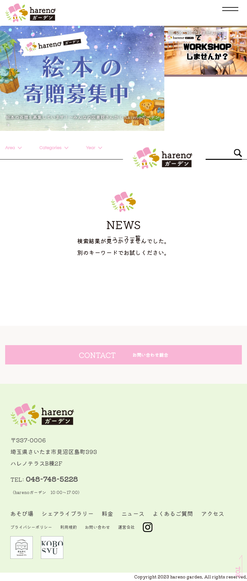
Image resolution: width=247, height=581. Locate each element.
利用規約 (68, 527)
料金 (107, 513)
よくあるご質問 (172, 513)
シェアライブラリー (67, 513)
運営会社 (126, 527)
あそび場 (21, 513)
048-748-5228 (52, 479)
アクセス (212, 513)
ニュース (132, 513)
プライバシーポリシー (31, 527)
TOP (238, 572)
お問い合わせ (97, 527)
